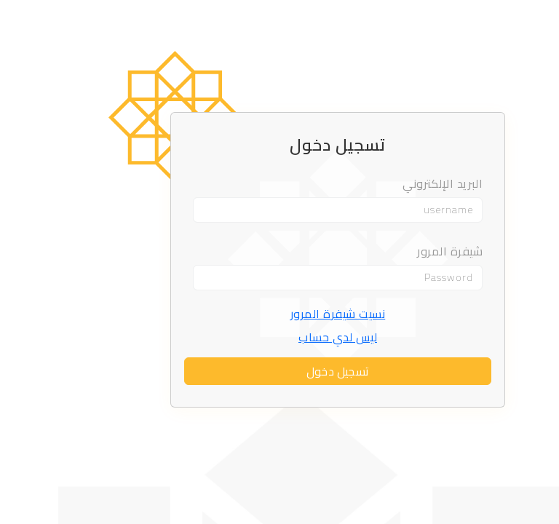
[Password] (279, 277)
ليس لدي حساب (279, 337)
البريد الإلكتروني (384, 184)
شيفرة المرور (391, 251)
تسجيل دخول (279, 371)
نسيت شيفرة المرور (280, 314)
